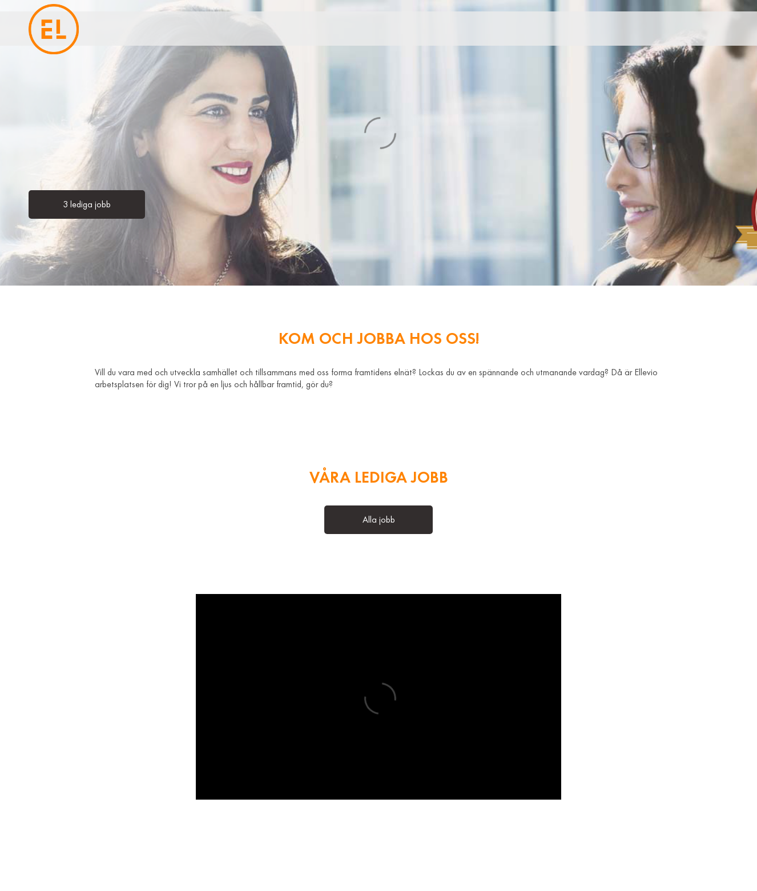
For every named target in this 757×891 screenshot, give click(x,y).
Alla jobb (379, 520)
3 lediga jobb (87, 204)
